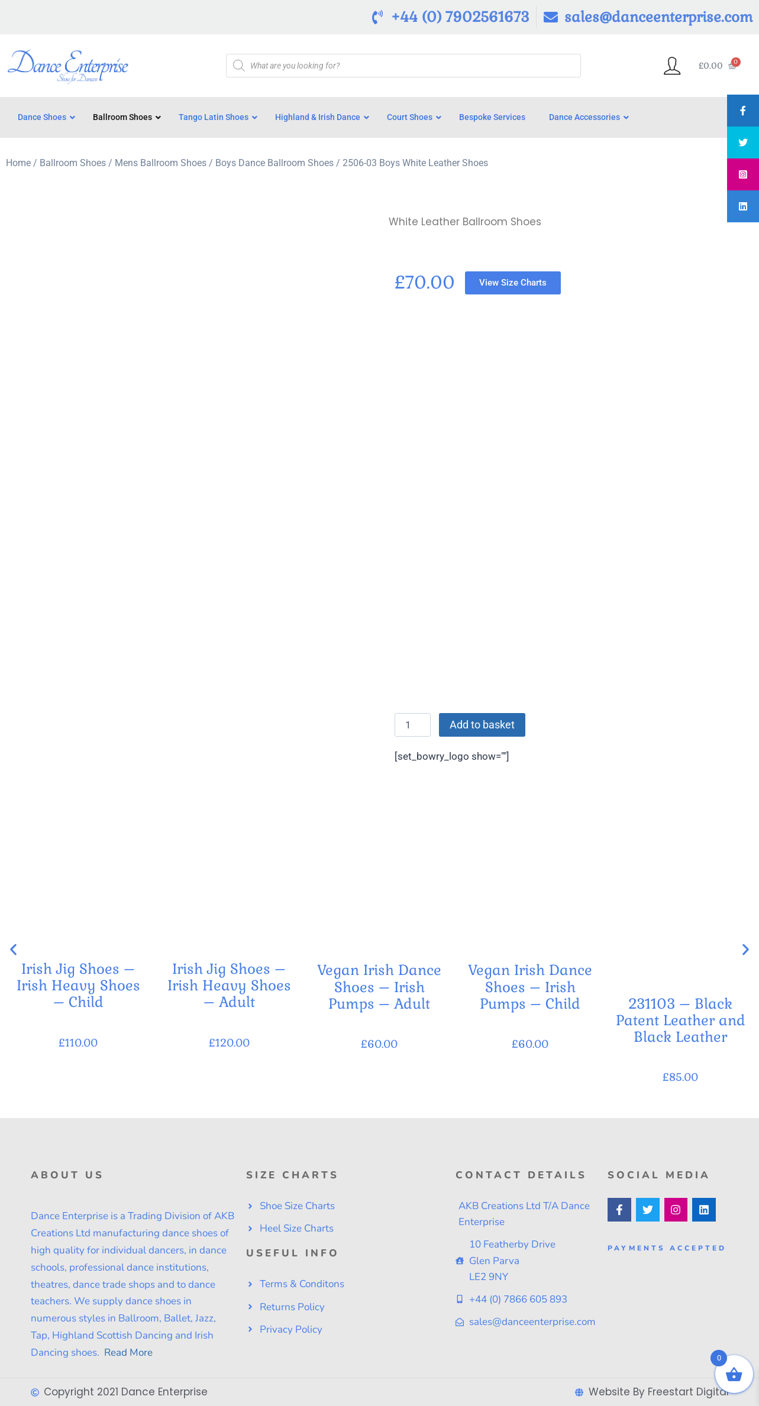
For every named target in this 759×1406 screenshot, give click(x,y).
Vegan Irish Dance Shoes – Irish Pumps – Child (530, 986)
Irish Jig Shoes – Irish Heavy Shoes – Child (78, 985)
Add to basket (482, 724)
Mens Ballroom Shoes (160, 163)
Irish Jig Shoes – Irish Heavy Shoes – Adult (228, 985)
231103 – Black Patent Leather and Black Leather (680, 1020)
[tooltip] (743, 111)
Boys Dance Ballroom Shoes (274, 163)
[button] (13, 949)
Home (18, 163)
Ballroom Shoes (73, 163)
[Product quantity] (413, 725)
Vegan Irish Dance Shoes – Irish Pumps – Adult (379, 986)
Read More (127, 1352)
